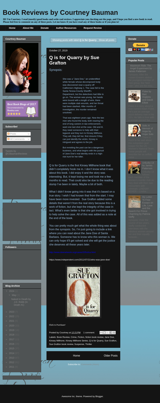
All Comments (16, 139)
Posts (11, 133)
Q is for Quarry (96, 340)
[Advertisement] (22, 179)
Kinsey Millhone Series (77, 340)
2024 (12, 291)
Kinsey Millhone (57, 340)
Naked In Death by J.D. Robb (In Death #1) (21, 302)
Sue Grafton (110, 340)
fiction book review (94, 337)
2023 (12, 311)
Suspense (79, 344)
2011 (12, 366)
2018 (12, 334)
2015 (12, 348)
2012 (12, 362)
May (14, 295)
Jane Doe (109, 337)
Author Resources (66, 28)
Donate (45, 28)
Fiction (81, 337)
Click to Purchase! (57, 325)
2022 (12, 316)
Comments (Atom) (90, 364)
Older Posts (111, 355)
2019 (12, 330)
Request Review (93, 28)
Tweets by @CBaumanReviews (16, 152)
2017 (12, 339)
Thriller (88, 344)
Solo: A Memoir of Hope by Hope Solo (147, 129)
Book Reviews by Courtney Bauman (60, 12)
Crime (74, 337)
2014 (12, 353)
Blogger (99, 396)
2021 (12, 321)
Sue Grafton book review (61, 344)
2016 (12, 344)
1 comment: (89, 332)
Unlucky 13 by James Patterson (148, 165)
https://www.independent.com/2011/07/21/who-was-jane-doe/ (79, 259)
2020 (12, 325)
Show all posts (106, 40)
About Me (28, 28)
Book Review (63, 337)
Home (12, 28)
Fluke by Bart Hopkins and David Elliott (147, 97)
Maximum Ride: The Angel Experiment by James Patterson (140, 68)
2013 (12, 357)
